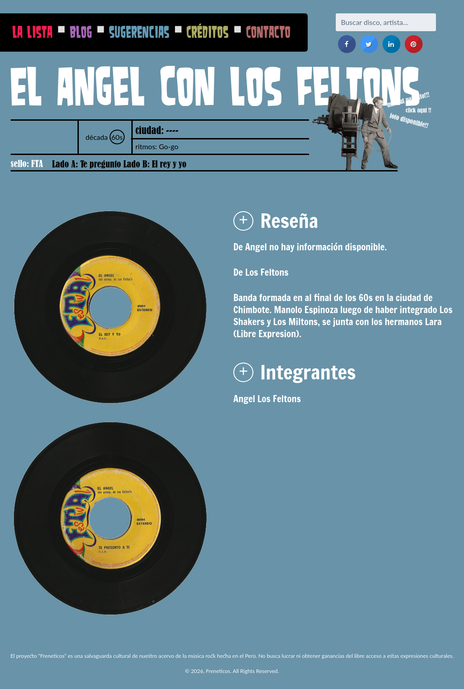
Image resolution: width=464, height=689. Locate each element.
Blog (81, 32)
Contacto (268, 32)
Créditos (208, 32)
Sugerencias (139, 32)
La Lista (32, 32)
